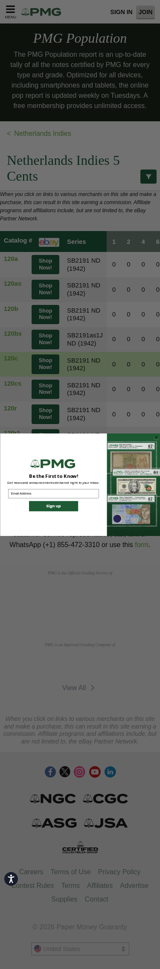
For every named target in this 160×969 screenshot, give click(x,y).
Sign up (53, 508)
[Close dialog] (156, 439)
